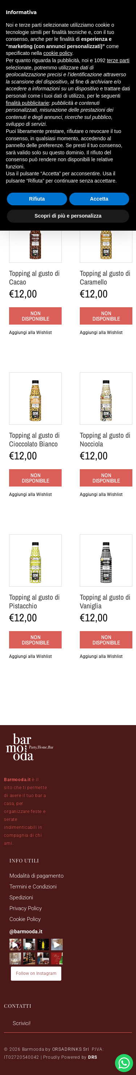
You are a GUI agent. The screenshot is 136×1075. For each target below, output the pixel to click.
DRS (92, 1057)
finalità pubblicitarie (27, 103)
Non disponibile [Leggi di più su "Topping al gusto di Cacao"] (35, 315)
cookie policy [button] (58, 53)
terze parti (118, 60)
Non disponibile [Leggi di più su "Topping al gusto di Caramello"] (106, 315)
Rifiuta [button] (37, 199)
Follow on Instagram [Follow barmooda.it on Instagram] (36, 973)
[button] (35, 332)
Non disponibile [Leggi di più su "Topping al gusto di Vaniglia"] (106, 639)
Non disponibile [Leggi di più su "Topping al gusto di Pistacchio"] (35, 639)
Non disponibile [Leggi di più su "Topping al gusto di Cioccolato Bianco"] (35, 477)
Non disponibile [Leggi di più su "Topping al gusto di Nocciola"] (106, 477)
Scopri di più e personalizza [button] (67, 216)
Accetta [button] (99, 199)
